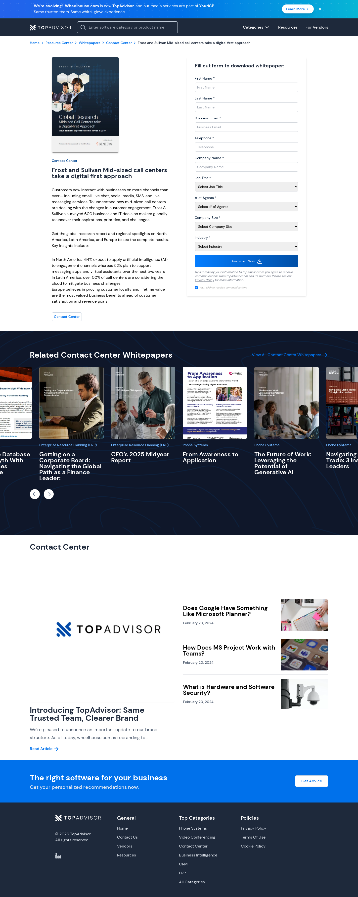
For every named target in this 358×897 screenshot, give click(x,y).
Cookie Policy (253, 846)
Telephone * (204, 138)
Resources (126, 855)
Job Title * (203, 178)
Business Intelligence (198, 855)
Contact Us (127, 837)
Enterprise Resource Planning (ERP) (68, 445)
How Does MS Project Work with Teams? (229, 650)
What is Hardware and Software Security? (228, 690)
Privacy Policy (204, 280)
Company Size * (208, 217)
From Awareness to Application (210, 457)
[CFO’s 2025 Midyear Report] (143, 403)
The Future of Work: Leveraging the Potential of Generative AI (283, 463)
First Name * (205, 78)
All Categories (192, 882)
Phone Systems (195, 445)
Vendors (124, 846)
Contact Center (64, 160)
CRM (183, 864)
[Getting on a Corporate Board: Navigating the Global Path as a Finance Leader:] (71, 403)
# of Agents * (206, 197)
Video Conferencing (197, 837)
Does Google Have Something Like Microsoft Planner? (225, 611)
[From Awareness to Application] (215, 403)
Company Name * (209, 158)
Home (122, 828)
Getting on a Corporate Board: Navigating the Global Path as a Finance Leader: (70, 466)
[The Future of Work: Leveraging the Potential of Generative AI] (286, 403)
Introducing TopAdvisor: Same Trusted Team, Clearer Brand (87, 714)
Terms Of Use (253, 837)
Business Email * (208, 118)
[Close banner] (320, 9)
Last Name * (205, 98)
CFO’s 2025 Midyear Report (140, 457)
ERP (182, 873)
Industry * (203, 237)
